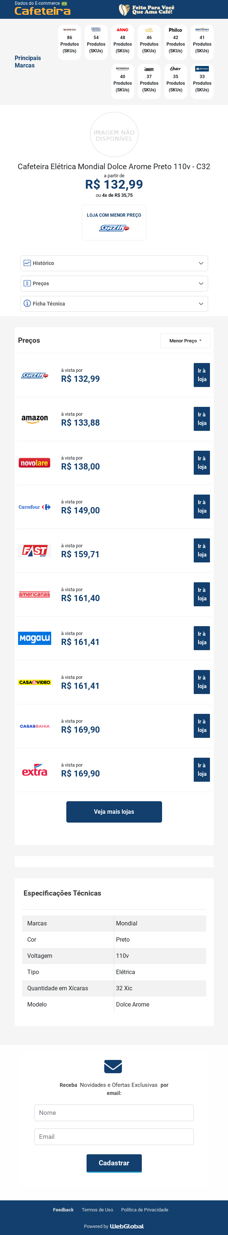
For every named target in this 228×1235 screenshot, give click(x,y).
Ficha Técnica (114, 303)
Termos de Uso (97, 1210)
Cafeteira (43, 10)
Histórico (114, 263)
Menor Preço (183, 340)
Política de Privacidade (144, 1210)
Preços (114, 283)
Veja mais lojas (114, 811)
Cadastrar (114, 1163)
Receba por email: (114, 1089)
